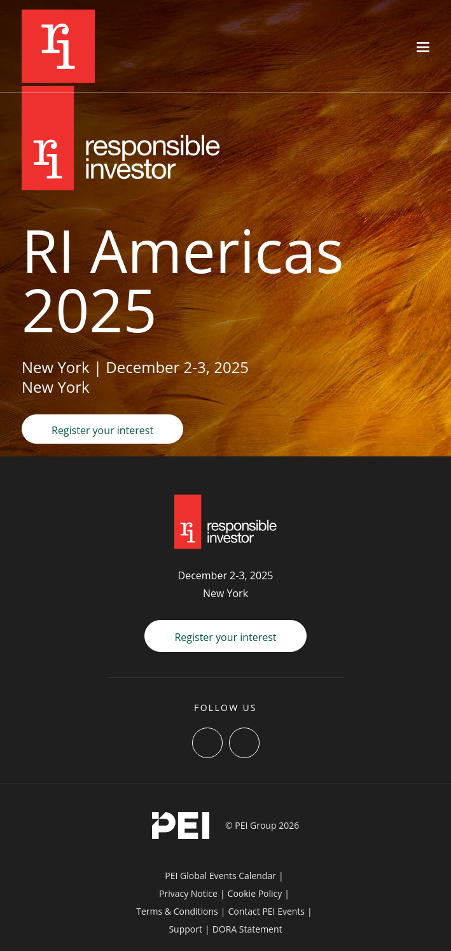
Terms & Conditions (177, 911)
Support (185, 929)
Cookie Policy (255, 893)
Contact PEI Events (266, 911)
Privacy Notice (188, 893)
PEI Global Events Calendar (220, 876)
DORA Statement (247, 929)
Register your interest (102, 430)
